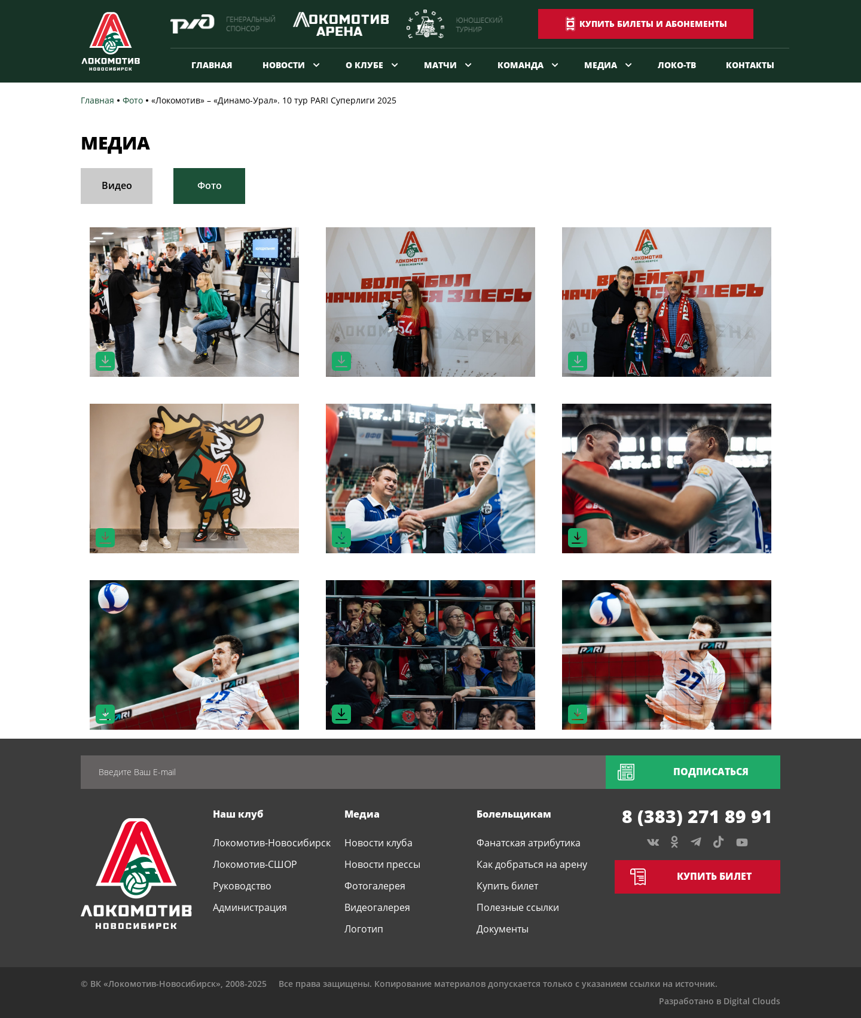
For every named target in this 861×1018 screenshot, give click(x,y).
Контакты (750, 65)
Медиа (600, 65)
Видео (117, 185)
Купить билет (507, 885)
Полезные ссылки (518, 907)
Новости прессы (382, 864)
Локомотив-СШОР (255, 864)
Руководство (242, 885)
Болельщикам (514, 814)
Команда (520, 65)
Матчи (440, 65)
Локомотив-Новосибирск (272, 842)
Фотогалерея (374, 885)
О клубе (364, 65)
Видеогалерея (377, 907)
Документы (503, 928)
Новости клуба (378, 842)
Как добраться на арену (532, 864)
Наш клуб (238, 814)
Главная (212, 65)
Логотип (363, 928)
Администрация (250, 907)
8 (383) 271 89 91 (697, 816)
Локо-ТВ (677, 65)
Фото (209, 185)
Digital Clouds (751, 1001)
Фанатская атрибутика (529, 842)
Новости (283, 65)
